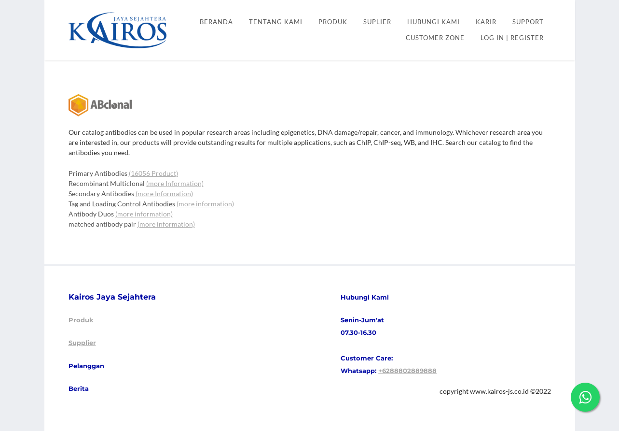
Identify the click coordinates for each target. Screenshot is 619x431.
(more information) (205, 204)
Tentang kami (276, 22)
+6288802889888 (407, 370)
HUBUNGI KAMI (433, 22)
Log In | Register (512, 38)
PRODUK (332, 22)
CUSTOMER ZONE (435, 38)
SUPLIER (377, 22)
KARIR (486, 22)
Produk (81, 320)
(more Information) (175, 183)
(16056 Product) (153, 173)
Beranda (216, 22)
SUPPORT (528, 22)
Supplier (82, 342)
